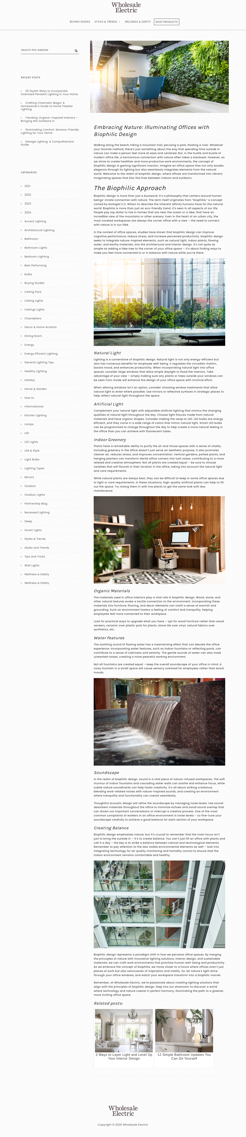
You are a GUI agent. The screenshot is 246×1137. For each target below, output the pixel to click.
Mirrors (29, 477)
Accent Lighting (35, 221)
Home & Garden (36, 389)
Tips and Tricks (35, 556)
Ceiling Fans (33, 292)
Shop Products (166, 22)
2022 (28, 195)
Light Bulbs (32, 459)
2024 (28, 212)
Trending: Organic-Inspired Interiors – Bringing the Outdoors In (49, 119)
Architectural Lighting (39, 230)
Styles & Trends (106, 22)
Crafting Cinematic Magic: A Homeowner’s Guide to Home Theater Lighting (47, 106)
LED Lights (31, 442)
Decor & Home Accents (41, 327)
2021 (27, 186)
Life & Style (32, 450)
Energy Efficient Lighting (41, 353)
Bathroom (31, 239)
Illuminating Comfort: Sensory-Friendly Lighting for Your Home (50, 131)
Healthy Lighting (36, 371)
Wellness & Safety (138, 22)
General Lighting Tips (39, 362)
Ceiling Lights (34, 301)
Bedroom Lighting (37, 256)
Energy (29, 345)
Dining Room (33, 336)
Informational (34, 406)
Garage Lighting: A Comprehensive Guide (47, 143)
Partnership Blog (36, 503)
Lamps (29, 424)
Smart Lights (33, 530)
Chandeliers (33, 318)
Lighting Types (34, 468)
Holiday (30, 380)
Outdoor (30, 486)
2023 (28, 203)
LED (27, 433)
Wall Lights (32, 565)
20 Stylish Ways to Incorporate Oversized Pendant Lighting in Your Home (49, 92)
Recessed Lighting (37, 512)
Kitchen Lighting (36, 415)
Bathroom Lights (36, 248)
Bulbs (28, 274)
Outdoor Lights (35, 495)
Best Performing (36, 265)
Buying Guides (80, 22)
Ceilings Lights (35, 309)
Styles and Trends (37, 548)
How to (29, 398)
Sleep (28, 521)
